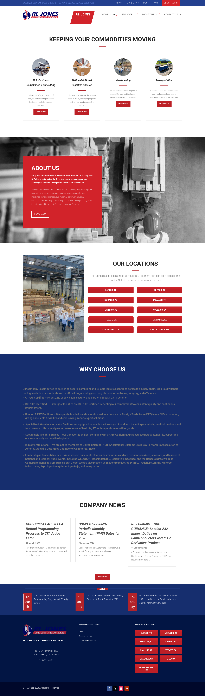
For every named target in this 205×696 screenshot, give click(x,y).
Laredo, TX (110, 290)
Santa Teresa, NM (159, 330)
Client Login (171, 3)
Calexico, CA (159, 310)
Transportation (164, 80)
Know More (40, 214)
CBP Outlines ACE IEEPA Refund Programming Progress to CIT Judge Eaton (51, 599)
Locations (148, 14)
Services (127, 14)
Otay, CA (171, 659)
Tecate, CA (110, 320)
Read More (41, 112)
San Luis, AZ (111, 310)
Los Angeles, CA (110, 330)
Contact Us (171, 14)
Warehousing (123, 80)
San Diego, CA (160, 320)
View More (102, 577)
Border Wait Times (137, 3)
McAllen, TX (159, 300)
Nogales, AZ (110, 300)
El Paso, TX (159, 290)
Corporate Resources (87, 640)
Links (81, 632)
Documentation (85, 636)
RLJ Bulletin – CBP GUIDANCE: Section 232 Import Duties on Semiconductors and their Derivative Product (158, 599)
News (119, 3)
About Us (106, 14)
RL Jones (83, 14)
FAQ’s (156, 3)
